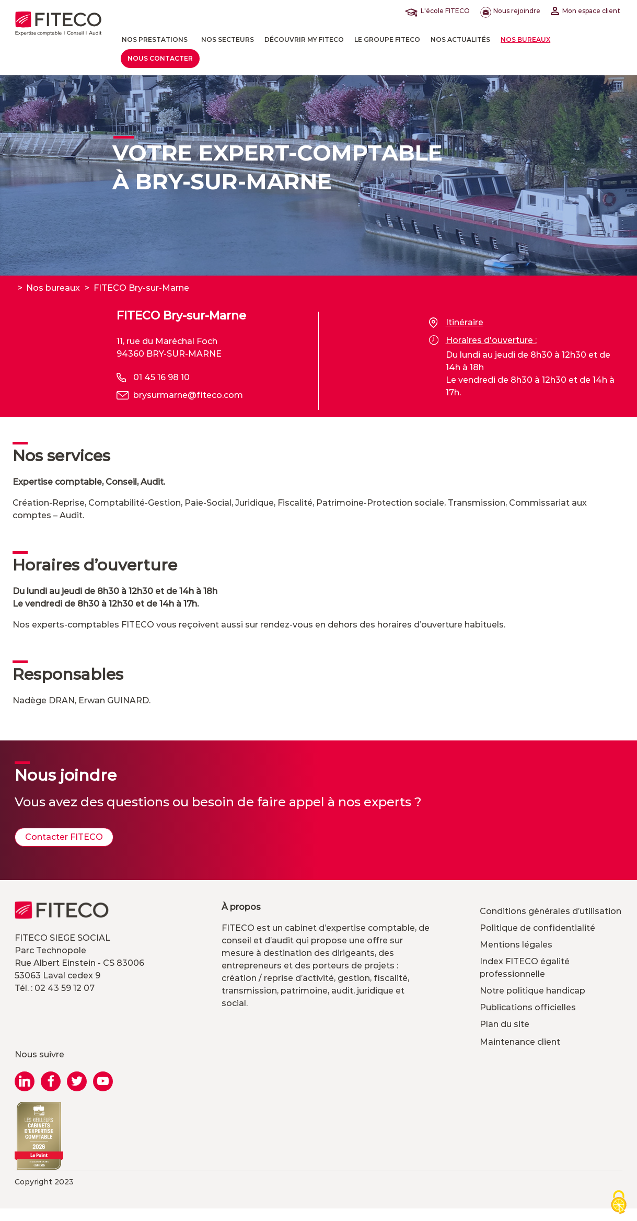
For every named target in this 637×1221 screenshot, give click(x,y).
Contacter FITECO (64, 837)
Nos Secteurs (227, 39)
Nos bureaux (525, 39)
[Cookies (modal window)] (618, 1203)
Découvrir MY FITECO (304, 39)
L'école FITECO (439, 11)
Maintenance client (520, 1042)
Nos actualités (460, 39)
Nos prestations (155, 39)
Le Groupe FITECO (387, 39)
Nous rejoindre (510, 11)
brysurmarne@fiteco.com (188, 395)
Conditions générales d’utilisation (550, 911)
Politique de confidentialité (537, 928)
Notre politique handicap (532, 991)
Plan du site (504, 1024)
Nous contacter (160, 58)
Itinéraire (456, 322)
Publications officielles (528, 1007)
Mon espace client (585, 11)
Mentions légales (516, 945)
